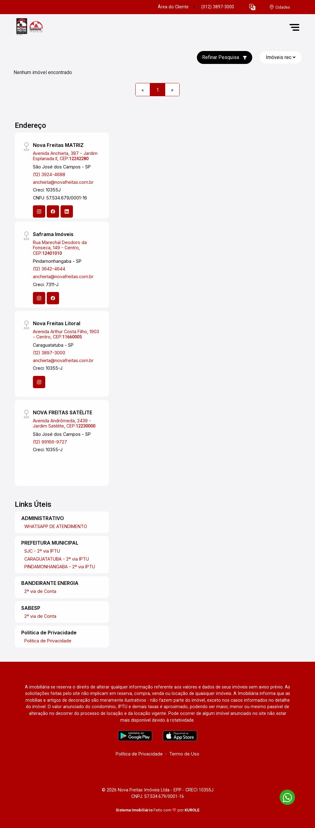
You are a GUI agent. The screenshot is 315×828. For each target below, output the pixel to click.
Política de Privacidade (139, 753)
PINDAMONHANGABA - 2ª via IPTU (59, 566)
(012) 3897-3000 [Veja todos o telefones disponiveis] (217, 7)
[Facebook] (53, 211)
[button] (252, 7)
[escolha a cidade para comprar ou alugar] (279, 7)
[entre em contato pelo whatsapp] (284, 796)
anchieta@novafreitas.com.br (63, 182)
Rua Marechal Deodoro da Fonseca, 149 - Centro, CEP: (60, 248)
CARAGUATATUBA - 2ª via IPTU (56, 559)
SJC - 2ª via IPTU (42, 551)
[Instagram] (39, 211)
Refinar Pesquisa (224, 57)
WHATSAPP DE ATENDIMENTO (55, 526)
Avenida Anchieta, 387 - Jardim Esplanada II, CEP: (65, 156)
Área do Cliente (173, 7)
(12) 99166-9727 (50, 441)
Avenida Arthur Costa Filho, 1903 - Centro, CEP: (66, 334)
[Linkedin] (67, 211)
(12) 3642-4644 (49, 268)
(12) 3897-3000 (49, 352)
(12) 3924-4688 (49, 174)
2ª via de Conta (40, 591)
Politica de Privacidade (47, 640)
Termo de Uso (184, 753)
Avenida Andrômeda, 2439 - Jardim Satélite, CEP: (64, 423)
